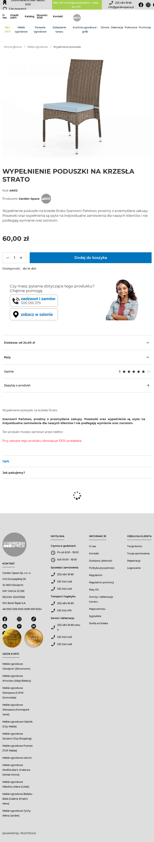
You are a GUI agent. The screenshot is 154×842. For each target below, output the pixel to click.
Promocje (145, 27)
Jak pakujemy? (13, 472)
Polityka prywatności (101, 567)
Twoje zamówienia (138, 553)
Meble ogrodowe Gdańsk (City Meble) (17, 724)
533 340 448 (64, 581)
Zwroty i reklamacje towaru (101, 599)
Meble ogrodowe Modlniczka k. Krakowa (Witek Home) (16, 770)
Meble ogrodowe (21, 29)
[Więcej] (21, 258)
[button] (77, 372)
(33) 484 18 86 (123, 2)
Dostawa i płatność (100, 560)
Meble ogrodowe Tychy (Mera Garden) (16, 813)
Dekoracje (117, 27)
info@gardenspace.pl (121, 7)
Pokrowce (131, 27)
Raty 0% (94, 589)
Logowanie (134, 567)
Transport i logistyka (63, 596)
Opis (5, 461)
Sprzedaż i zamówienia (64, 567)
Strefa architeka (98, 623)
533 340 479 (64, 610)
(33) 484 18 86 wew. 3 (69, 627)
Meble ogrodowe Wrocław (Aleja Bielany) (16, 678)
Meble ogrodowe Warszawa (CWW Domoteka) (13, 692)
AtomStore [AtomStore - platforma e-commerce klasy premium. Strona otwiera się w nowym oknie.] (28, 833)
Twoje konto (134, 546)
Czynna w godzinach (63, 545)
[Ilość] (14, 257)
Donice (105, 27)
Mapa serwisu (97, 608)
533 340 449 (64, 588)
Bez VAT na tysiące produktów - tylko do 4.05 (76, 4)
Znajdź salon (14, 16)
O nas (4, 16)
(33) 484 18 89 (65, 603)
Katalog (29, 16)
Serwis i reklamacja (62, 618)
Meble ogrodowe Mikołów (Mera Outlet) (15, 784)
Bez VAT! (7, 29)
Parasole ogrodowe (40, 29)
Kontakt (58, 16)
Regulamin (95, 575)
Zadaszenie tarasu (59, 29)
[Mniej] (8, 258)
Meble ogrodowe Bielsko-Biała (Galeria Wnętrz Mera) (17, 798)
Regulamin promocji (101, 582)
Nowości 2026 (42, 16)
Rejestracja (133, 560)
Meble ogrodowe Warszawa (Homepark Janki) (15, 709)
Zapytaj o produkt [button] (77, 385)
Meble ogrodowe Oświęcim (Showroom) (16, 666)
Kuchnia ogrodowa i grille (85, 29)
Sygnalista (95, 616)
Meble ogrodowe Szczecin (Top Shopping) (16, 736)
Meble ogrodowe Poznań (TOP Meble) (17, 748)
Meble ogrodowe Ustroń (17, 757)
